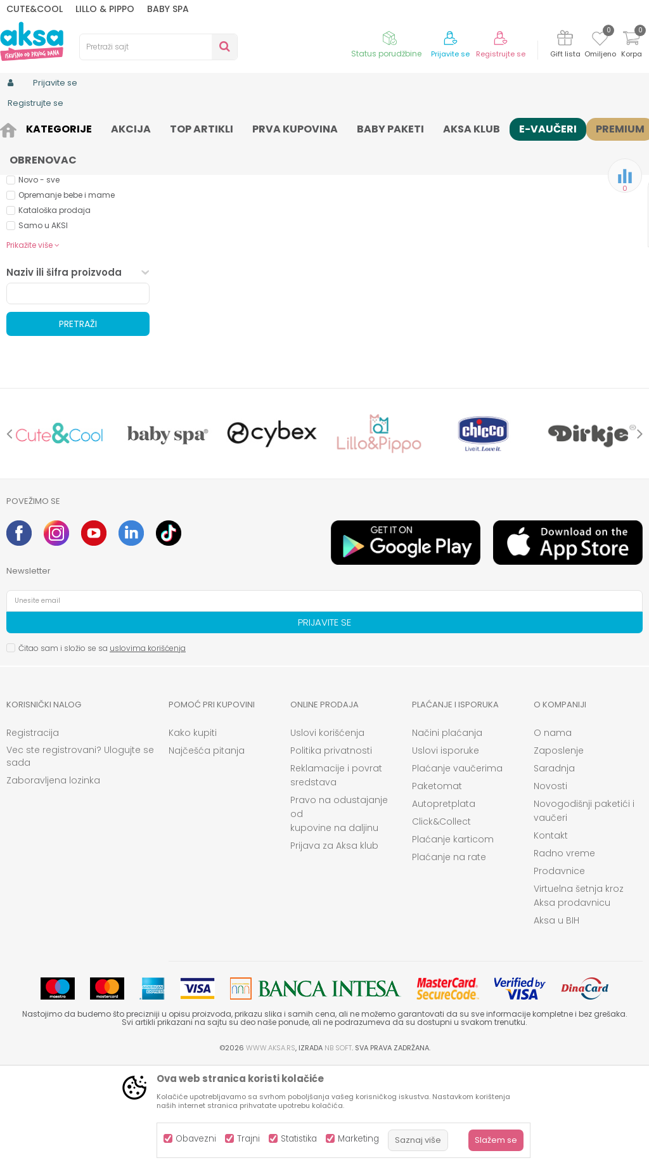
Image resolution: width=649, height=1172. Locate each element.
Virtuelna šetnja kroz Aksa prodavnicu (579, 1000)
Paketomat (437, 890)
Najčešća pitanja (207, 855)
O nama (553, 837)
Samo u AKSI (43, 330)
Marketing (358, 1138)
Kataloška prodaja (54, 314)
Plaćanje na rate (449, 961)
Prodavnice (559, 975)
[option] (59, 538)
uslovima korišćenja (148, 752)
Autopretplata (443, 908)
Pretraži (78, 428)
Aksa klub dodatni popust (68, 269)
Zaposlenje (559, 855)
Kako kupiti (193, 837)
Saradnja (554, 872)
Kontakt (551, 940)
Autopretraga (429, 149)
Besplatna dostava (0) (76, 223)
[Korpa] (631, 46)
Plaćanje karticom (453, 943)
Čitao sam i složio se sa (102, 752)
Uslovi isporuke (445, 855)
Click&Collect (441, 926)
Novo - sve (39, 284)
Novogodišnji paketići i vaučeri (584, 915)
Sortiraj (486, 149)
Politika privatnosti (331, 855)
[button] (158, 47)
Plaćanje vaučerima (457, 872)
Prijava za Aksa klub (334, 950)
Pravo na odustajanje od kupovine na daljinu (339, 918)
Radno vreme (564, 957)
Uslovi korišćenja (327, 837)
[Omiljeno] (600, 40)
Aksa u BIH (556, 1025)
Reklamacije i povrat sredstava (336, 879)
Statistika (299, 1138)
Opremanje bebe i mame (66, 299)
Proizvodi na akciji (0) (73, 205)
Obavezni (196, 1138)
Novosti (550, 890)
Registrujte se (500, 54)
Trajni (248, 1138)
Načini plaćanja (447, 837)
